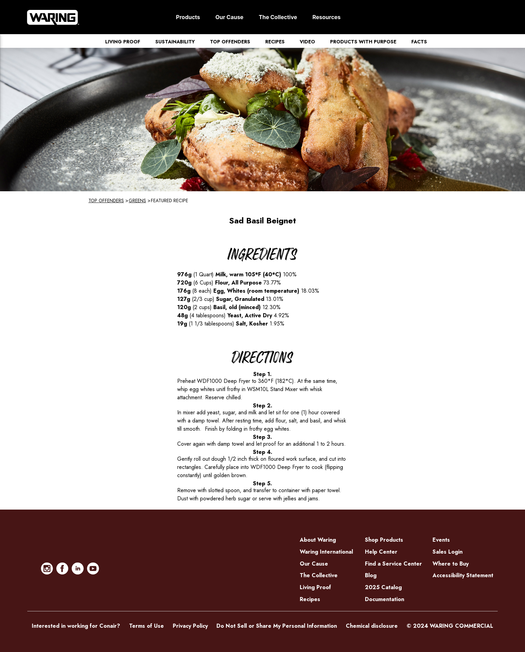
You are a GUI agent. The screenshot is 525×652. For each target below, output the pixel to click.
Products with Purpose (363, 41)
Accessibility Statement (462, 575)
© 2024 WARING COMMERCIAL (450, 626)
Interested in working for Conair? (76, 626)
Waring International (326, 552)
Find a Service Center (393, 564)
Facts (419, 41)
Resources (326, 17)
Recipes (275, 41)
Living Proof (122, 41)
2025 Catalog (383, 587)
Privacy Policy (190, 626)
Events (441, 540)
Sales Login (447, 552)
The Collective (278, 17)
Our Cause (229, 17)
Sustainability (175, 41)
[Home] (53, 17)
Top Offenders (230, 41)
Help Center (381, 552)
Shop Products (384, 540)
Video (307, 41)
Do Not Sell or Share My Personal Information (276, 626)
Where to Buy (450, 564)
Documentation (384, 599)
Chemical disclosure (372, 626)
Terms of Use (146, 626)
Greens (137, 200)
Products (188, 17)
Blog (371, 575)
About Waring (318, 540)
